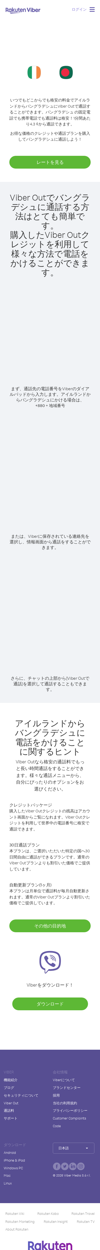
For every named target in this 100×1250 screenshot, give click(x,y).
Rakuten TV (86, 1221)
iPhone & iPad (14, 1160)
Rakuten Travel (83, 1213)
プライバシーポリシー (70, 1110)
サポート (11, 1118)
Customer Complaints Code (69, 1122)
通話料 (9, 1110)
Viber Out (11, 1103)
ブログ (9, 1087)
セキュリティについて (21, 1095)
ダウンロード (50, 1004)
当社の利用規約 (65, 1103)
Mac (7, 1175)
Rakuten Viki (14, 1213)
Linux (8, 1183)
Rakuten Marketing (20, 1221)
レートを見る (50, 162)
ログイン (79, 9)
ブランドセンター (67, 1087)
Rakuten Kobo (48, 1213)
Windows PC (13, 1168)
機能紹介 (11, 1080)
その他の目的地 (50, 926)
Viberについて (64, 1080)
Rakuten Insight (56, 1221)
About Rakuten (16, 1229)
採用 (56, 1095)
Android (10, 1152)
